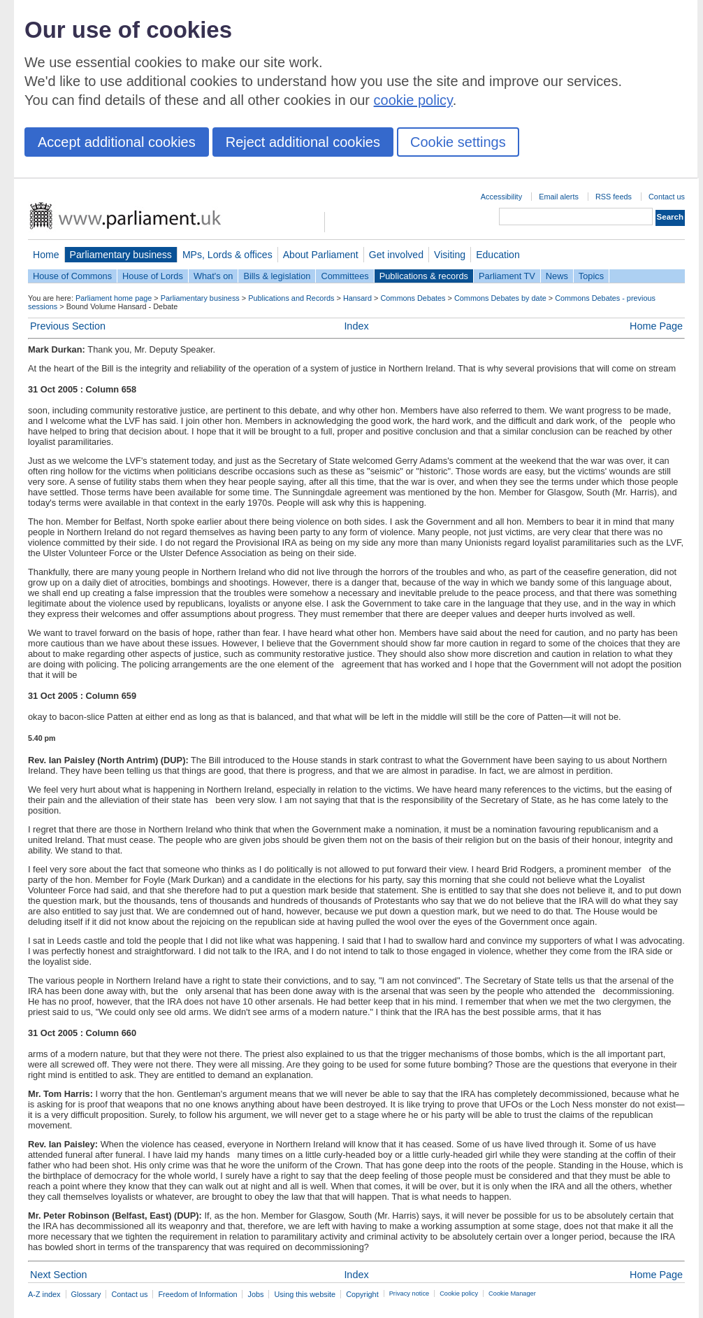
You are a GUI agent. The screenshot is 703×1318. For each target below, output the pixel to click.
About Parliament (320, 254)
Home (46, 254)
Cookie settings (458, 142)
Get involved (396, 254)
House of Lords (152, 276)
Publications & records (423, 276)
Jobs (255, 1294)
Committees (344, 276)
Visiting (449, 254)
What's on (213, 276)
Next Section (58, 1274)
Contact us (666, 196)
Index (356, 326)
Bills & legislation (276, 276)
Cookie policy (459, 1293)
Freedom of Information (197, 1294)
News (557, 276)
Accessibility (501, 196)
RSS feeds (613, 196)
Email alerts (559, 196)
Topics (591, 276)
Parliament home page (113, 298)
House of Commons (72, 276)
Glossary (86, 1294)
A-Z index (44, 1294)
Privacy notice (409, 1293)
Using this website (304, 1294)
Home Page (656, 326)
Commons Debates (412, 298)
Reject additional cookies (303, 142)
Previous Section (68, 326)
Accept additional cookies (117, 142)
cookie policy (413, 100)
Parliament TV (507, 276)
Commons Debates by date (500, 298)
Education (498, 254)
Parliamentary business (121, 254)
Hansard (357, 298)
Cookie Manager (512, 1293)
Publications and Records (291, 298)
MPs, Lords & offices (227, 254)
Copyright (362, 1294)
